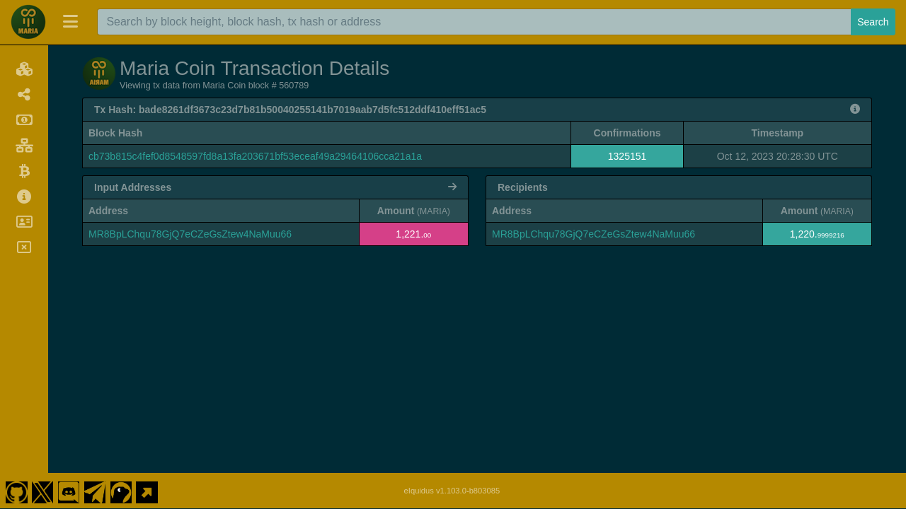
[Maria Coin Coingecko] (121, 490)
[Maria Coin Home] (28, 22)
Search (872, 22)
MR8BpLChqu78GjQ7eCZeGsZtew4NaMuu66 (190, 234)
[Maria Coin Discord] (69, 490)
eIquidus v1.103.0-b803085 (452, 490)
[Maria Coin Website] (147, 490)
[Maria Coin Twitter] (42, 490)
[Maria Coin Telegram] (95, 490)
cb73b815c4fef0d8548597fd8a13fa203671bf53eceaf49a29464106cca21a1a (255, 156)
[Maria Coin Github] (16, 490)
